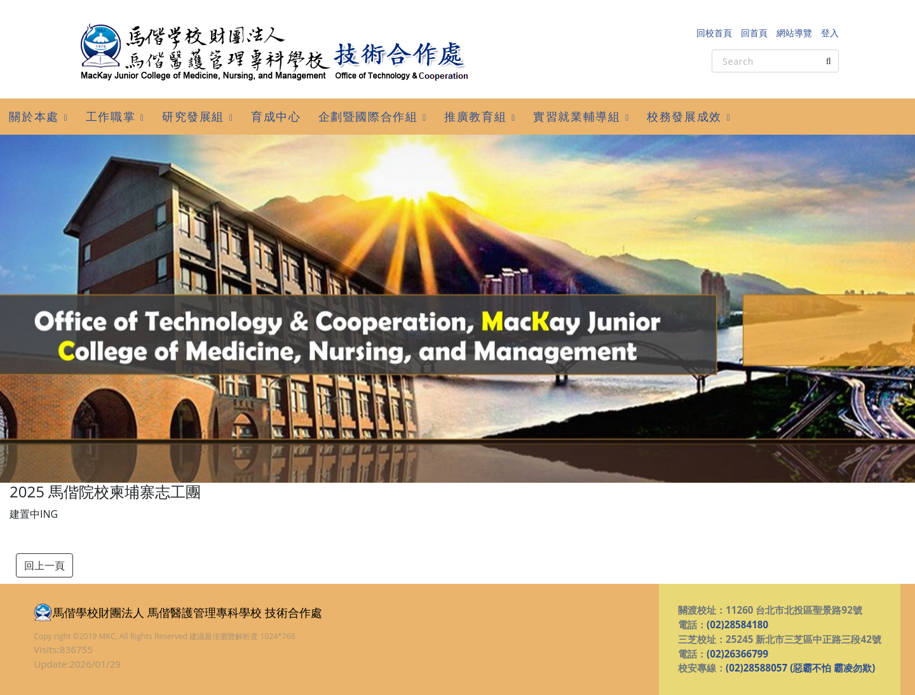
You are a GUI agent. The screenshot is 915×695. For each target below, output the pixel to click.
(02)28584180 (737, 624)
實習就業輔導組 (576, 116)
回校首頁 (714, 33)
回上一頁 (44, 565)
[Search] (775, 61)
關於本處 (33, 116)
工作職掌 (110, 116)
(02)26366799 (737, 653)
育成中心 (276, 116)
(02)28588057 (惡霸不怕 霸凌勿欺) (800, 667)
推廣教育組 (475, 116)
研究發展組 (193, 116)
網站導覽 (794, 33)
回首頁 (754, 33)
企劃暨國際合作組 (368, 116)
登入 (830, 33)
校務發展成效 (684, 116)
